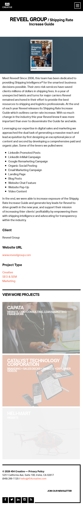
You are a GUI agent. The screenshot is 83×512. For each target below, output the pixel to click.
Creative (7, 273)
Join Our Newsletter (59, 490)
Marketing (8, 281)
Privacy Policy (36, 471)
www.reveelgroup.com (16, 255)
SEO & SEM (9, 277)
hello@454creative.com (33, 478)
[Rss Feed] (31, 500)
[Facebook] (5, 500)
